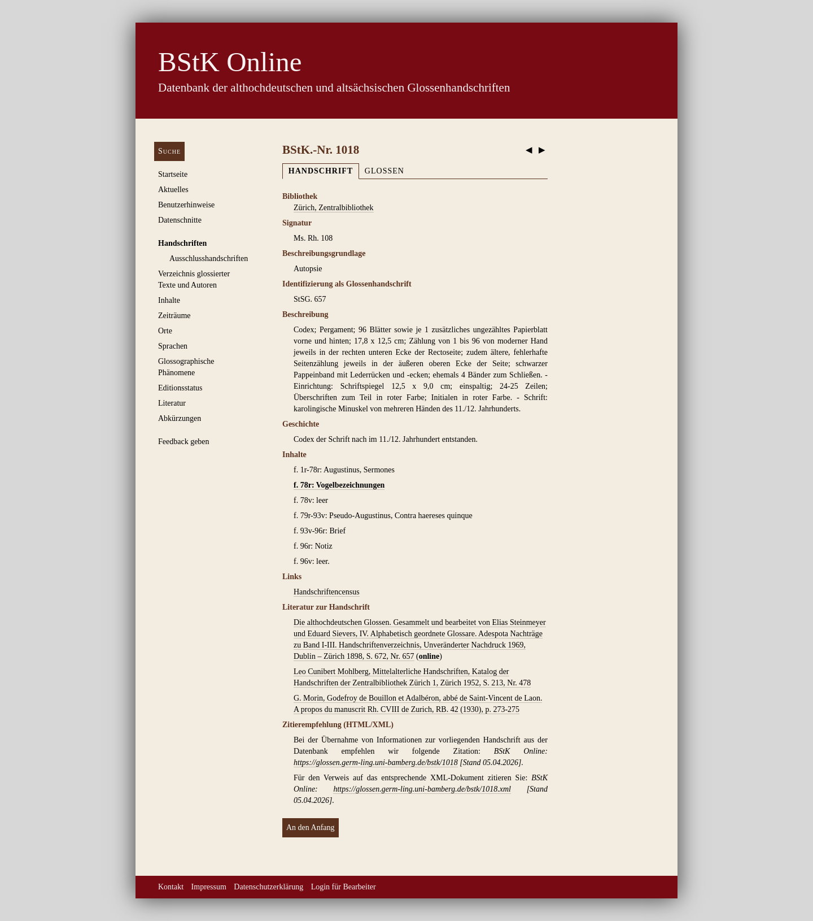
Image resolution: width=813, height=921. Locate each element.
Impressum (208, 887)
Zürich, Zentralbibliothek (334, 207)
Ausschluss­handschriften (208, 258)
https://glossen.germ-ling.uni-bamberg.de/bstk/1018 (376, 762)
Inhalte (169, 300)
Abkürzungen (179, 418)
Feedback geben (183, 441)
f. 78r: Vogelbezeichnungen (339, 485)
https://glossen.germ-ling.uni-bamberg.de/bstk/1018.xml (421, 789)
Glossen (384, 171)
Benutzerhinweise (186, 205)
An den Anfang (310, 827)
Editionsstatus (180, 388)
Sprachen (172, 346)
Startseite (172, 174)
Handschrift (321, 171)
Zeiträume (174, 315)
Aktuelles (173, 189)
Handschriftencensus (327, 592)
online (429, 656)
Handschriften (182, 243)
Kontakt (170, 887)
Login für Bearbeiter (343, 887)
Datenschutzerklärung (268, 887)
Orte (165, 331)
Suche (169, 151)
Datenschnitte (180, 220)
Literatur (172, 403)
